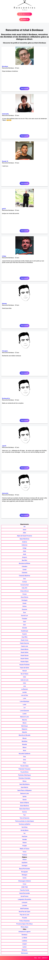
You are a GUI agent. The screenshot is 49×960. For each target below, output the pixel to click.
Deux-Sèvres (24, 597)
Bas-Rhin (24, 560)
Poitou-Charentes (24, 921)
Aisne (24, 529)
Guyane (24, 634)
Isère (24, 683)
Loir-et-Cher (24, 695)
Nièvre (24, 747)
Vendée (24, 839)
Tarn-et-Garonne (24, 818)
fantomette (5, 114)
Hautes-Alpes (24, 661)
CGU (39, 958)
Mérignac (24, 950)
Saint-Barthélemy (24, 784)
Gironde (24, 628)
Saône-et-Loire (24, 793)
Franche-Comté (24, 890)
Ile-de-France (24, 896)
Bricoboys (5, 66)
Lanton (24, 947)
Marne (24, 723)
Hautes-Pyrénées (24, 664)
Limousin (24, 902)
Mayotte (24, 732)
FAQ (35, 958)
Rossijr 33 (5, 161)
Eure (24, 612)
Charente (24, 572)
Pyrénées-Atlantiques (24, 775)
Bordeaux (24, 934)
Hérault (24, 671)
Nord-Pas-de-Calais (24, 911)
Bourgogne (24, 872)
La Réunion (24, 689)
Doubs (24, 603)
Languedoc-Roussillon (24, 899)
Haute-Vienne (25, 658)
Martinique (24, 726)
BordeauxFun (6, 398)
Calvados (24, 566)
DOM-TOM (24, 887)
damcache (5, 493)
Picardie (24, 918)
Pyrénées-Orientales (24, 778)
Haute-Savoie (24, 655)
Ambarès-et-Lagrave (24, 931)
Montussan (24, 953)
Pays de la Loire (24, 914)
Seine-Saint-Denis (24, 809)
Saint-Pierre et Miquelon (24, 790)
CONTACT (45, 958)
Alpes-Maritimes (24, 539)
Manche (24, 720)
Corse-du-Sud (25, 585)
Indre (24, 677)
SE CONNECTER (24, 19)
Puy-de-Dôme (24, 772)
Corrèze (24, 582)
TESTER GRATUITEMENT (24, 14)
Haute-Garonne (24, 643)
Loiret (24, 704)
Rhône (24, 781)
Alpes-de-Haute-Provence (24, 536)
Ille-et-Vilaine (24, 674)
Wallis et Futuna (24, 848)
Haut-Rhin (24, 637)
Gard (24, 621)
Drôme (24, 606)
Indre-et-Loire (24, 680)
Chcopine (5, 351)
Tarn (24, 815)
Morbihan (24, 741)
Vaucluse (24, 836)
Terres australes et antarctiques (24, 821)
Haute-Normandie (24, 893)
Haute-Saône (24, 652)
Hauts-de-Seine (24, 667)
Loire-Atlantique (24, 701)
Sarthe (24, 796)
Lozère (25, 714)
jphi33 (4, 209)
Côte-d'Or (24, 588)
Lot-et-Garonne (24, 710)
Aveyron (24, 557)
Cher (24, 579)
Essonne (24, 609)
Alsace (24, 859)
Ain (24, 526)
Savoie (24, 799)
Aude (24, 554)
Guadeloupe (24, 631)
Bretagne (24, 875)
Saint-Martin (24, 787)
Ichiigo (4, 256)
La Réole (24, 938)
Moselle (24, 744)
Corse (24, 884)
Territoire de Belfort (24, 824)
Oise (24, 756)
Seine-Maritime (24, 806)
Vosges (24, 845)
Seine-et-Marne (24, 802)
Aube (24, 551)
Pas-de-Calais (24, 766)
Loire (24, 698)
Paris (24, 763)
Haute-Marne (24, 649)
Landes (24, 692)
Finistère (24, 618)
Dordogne (24, 600)
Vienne (24, 842)
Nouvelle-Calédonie (24, 753)
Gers (24, 625)
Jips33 (4, 446)
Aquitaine (24, 862)
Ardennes (24, 545)
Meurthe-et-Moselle (24, 735)
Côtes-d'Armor (24, 591)
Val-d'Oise (24, 827)
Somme (24, 812)
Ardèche (24, 542)
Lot (24, 707)
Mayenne (24, 729)
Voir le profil (24, 88)
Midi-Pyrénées (24, 908)
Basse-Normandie (24, 868)
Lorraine (24, 905)
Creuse (24, 594)
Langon (24, 944)
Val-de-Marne (24, 830)
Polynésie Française (24, 769)
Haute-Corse (24, 640)
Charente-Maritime (24, 575)
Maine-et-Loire (24, 717)
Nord (24, 750)
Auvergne (24, 865)
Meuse (24, 738)
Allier (24, 533)
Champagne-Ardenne (24, 881)
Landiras (24, 941)
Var (25, 833)
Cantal (24, 569)
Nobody (4, 303)
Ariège (24, 548)
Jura (24, 686)
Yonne (24, 852)
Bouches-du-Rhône (24, 563)
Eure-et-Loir (24, 615)
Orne (24, 760)
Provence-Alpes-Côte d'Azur (24, 924)
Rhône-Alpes (24, 927)
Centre (24, 878)
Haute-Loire (24, 646)
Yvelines (24, 855)
